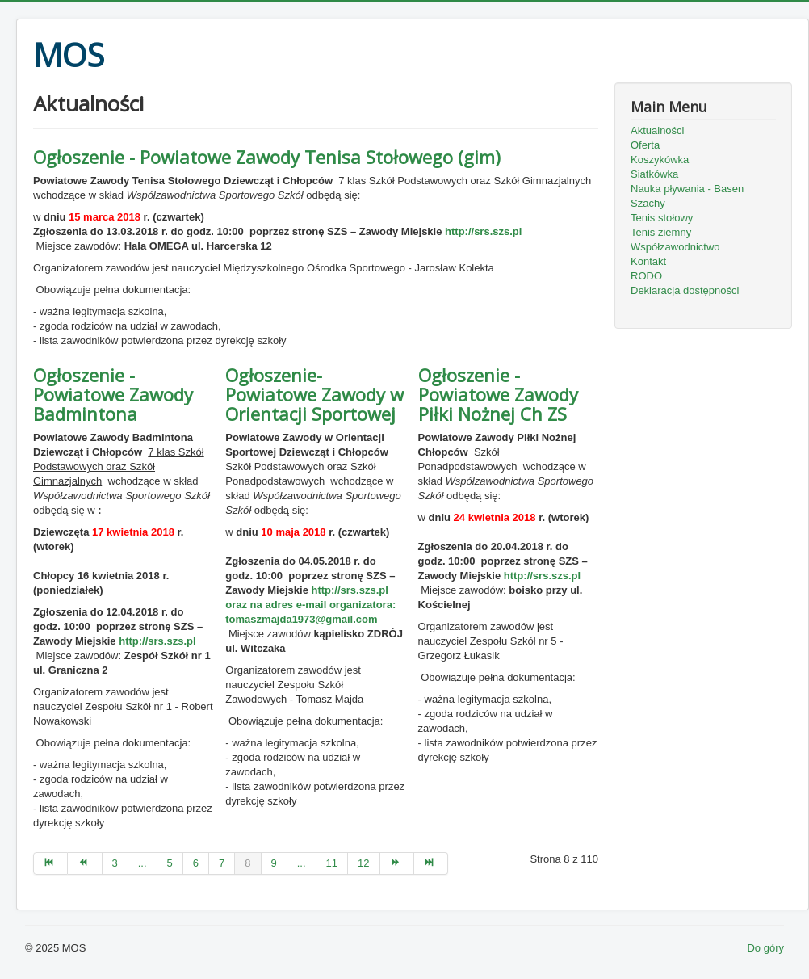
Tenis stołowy (662, 218)
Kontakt (648, 261)
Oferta (645, 145)
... (142, 863)
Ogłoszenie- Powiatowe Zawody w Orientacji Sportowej (314, 394)
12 (363, 863)
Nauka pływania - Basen (687, 189)
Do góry (765, 948)
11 (331, 863)
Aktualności (657, 130)
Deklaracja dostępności (685, 290)
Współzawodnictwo (675, 247)
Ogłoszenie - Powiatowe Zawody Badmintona (113, 394)
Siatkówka (654, 174)
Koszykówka (660, 159)
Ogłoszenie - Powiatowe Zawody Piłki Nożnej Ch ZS (498, 394)
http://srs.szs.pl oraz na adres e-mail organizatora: (310, 604)
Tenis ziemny (661, 232)
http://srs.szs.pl (483, 231)
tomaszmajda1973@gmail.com (301, 619)
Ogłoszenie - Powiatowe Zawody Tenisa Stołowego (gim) (267, 157)
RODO (646, 276)
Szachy (648, 203)
